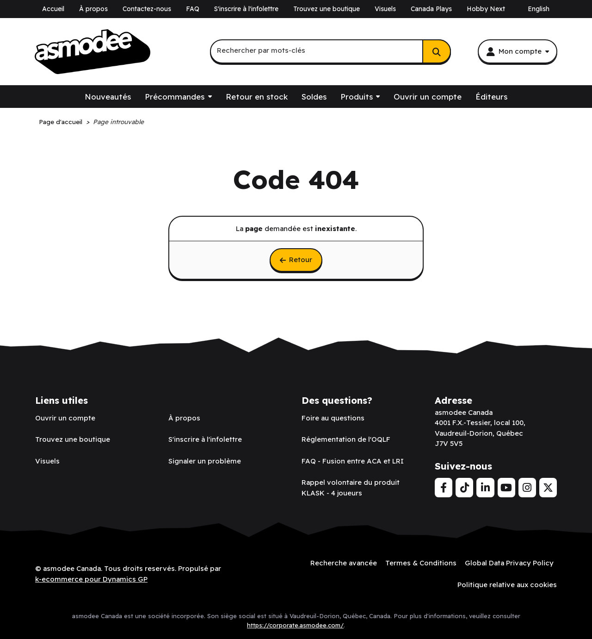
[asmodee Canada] (92, 52)
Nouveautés (108, 96)
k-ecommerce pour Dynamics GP (91, 579)
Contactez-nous (147, 9)
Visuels (385, 9)
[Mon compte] (517, 51)
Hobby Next (486, 9)
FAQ (192, 9)
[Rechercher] (436, 51)
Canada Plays (431, 9)
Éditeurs (491, 96)
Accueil (53, 9)
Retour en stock (257, 96)
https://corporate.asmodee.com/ (295, 625)
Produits (356, 96)
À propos (93, 9)
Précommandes (174, 96)
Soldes (314, 96)
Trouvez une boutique (326, 9)
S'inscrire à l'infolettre (246, 9)
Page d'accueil (60, 121)
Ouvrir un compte (428, 96)
